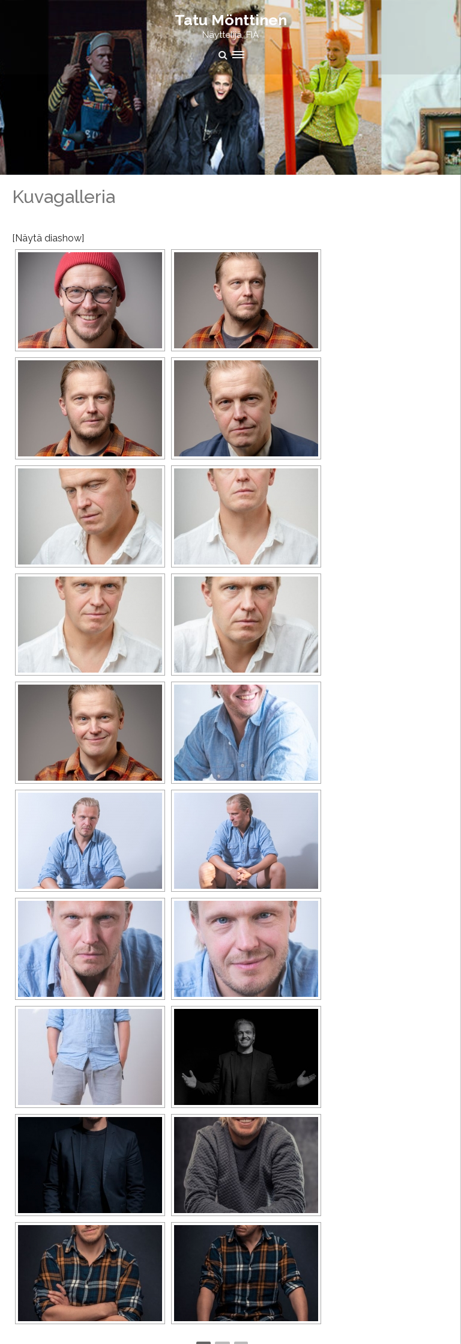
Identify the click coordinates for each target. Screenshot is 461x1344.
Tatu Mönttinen (231, 20)
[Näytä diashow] (48, 238)
